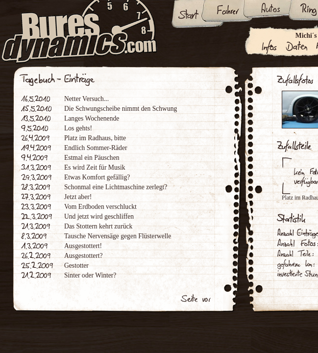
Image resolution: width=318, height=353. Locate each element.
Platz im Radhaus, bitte (95, 138)
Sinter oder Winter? (90, 275)
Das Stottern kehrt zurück (98, 226)
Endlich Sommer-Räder (95, 147)
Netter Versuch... (86, 98)
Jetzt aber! (78, 197)
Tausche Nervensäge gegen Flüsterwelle (117, 236)
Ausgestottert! (83, 246)
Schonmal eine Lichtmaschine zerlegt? (115, 187)
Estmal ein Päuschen (92, 157)
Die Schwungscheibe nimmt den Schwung (120, 108)
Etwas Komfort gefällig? (97, 177)
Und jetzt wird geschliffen (99, 216)
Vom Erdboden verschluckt (100, 206)
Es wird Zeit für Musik (94, 167)
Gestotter (76, 265)
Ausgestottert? (83, 255)
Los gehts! (78, 128)
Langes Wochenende (91, 118)
